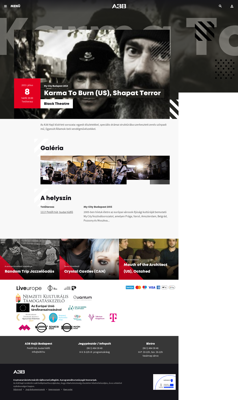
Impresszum (54, 389)
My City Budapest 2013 (56, 85)
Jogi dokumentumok (35, 389)
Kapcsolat (68, 389)
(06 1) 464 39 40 (94, 348)
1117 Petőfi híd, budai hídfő (56, 212)
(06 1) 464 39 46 (150, 348)
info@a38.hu (38, 351)
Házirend (17, 389)
